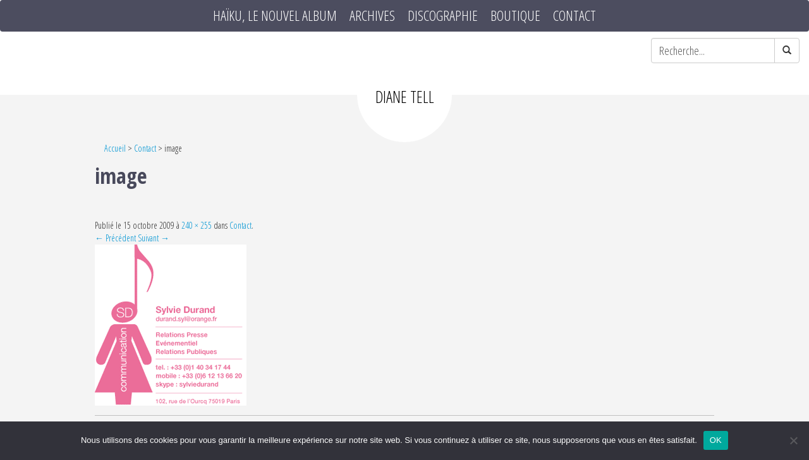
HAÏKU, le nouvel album (275, 15)
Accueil (115, 148)
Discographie (443, 15)
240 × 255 (196, 225)
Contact (574, 15)
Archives (372, 15)
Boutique (515, 15)
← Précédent (115, 238)
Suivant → (153, 238)
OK (716, 440)
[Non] (793, 440)
